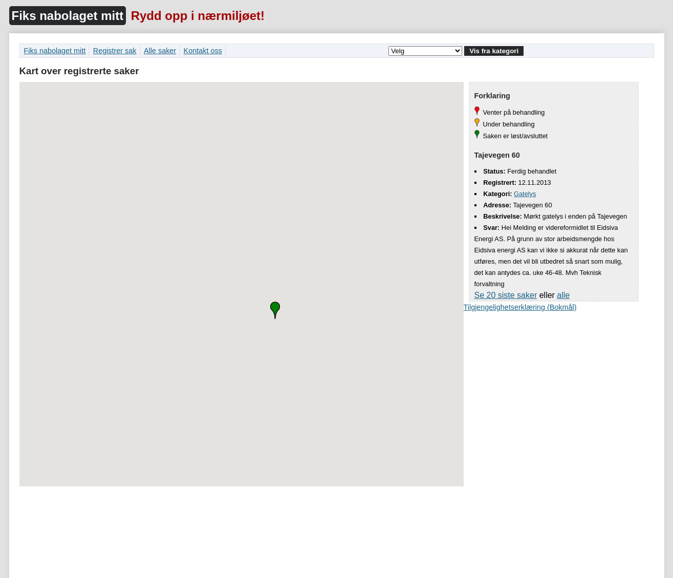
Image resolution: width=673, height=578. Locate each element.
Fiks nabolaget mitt (68, 16)
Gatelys (525, 194)
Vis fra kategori (493, 51)
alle (563, 295)
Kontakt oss (203, 51)
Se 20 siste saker (505, 295)
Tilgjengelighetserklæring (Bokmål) (520, 307)
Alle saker (160, 51)
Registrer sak (115, 51)
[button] (275, 310)
